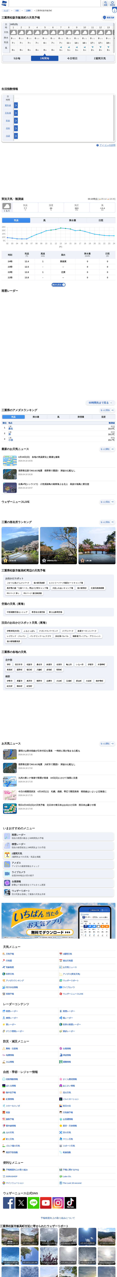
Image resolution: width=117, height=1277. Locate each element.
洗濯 (8, 136)
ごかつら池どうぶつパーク (18, 583)
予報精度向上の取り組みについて (58, 1218)
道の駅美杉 (82, 588)
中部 (17, 10)
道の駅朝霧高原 (13, 641)
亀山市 (69, 664)
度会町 (79, 681)
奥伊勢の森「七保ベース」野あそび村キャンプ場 (27, 588)
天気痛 (8, 113)
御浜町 (19, 686)
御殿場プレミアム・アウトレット (87, 636)
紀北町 (9, 686)
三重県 (28, 10)
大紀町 (89, 681)
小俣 (10, 440)
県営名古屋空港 (38, 612)
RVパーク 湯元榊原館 (33, 593)
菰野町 (19, 670)
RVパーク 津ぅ (13, 593)
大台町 (59, 681)
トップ (6, 10)
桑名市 (39, 664)
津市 (9, 664)
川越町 (39, 670)
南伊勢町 (99, 681)
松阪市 (29, 664)
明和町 (59, 670)
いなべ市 (79, 664)
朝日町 (29, 670)
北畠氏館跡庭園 (97, 588)
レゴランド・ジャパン (16, 636)
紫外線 (8, 105)
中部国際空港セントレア (17, 612)
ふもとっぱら (29, 631)
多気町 (49, 670)
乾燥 (8, 121)
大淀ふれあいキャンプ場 (62, 588)
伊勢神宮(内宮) (13, 631)
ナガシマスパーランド (48, 631)
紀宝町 (29, 686)
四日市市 (18, 664)
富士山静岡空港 (55, 612)
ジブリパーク (67, 631)
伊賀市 (91, 664)
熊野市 (39, 681)
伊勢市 (9, 681)
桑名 (10, 428)
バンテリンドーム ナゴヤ (40, 636)
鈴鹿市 (49, 664)
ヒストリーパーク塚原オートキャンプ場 (66, 583)
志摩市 (49, 681)
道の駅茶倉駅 (39, 583)
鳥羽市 (29, 681)
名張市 (59, 664)
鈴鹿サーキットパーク (87, 631)
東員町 (9, 670)
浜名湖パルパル (61, 636)
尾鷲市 (19, 681)
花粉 (8, 128)
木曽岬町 (101, 664)
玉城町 (69, 681)
